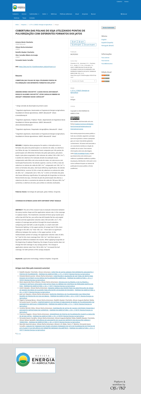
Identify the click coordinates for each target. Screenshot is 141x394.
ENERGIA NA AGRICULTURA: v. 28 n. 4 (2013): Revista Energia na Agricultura (54, 322)
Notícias (16, 18)
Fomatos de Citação (78, 81)
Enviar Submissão (108, 27)
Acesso (24, 14)
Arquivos (85, 14)
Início (17, 24)
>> (20, 333)
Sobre (44, 14)
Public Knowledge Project (81, 153)
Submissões (34, 14)
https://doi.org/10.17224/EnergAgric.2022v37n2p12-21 (37, 67)
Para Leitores (105, 57)
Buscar (93, 14)
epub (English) (90, 45)
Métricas (54, 14)
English (104, 39)
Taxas (24, 18)
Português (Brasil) (108, 45)
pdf (74, 42)
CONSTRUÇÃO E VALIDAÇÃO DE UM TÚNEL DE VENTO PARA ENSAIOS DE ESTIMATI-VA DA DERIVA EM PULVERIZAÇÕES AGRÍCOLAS (56, 277)
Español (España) (107, 42)
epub (82, 42)
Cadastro (15, 14)
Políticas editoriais (66, 14)
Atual (77, 14)
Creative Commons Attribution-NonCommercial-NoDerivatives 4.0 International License (82, 126)
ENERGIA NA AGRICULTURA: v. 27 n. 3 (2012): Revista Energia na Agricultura (64, 274)
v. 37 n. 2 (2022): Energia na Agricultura (40, 24)
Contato (32, 18)
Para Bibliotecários (107, 63)
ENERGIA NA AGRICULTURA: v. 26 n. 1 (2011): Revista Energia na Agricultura (49, 286)
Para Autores (105, 60)
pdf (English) (77, 45)
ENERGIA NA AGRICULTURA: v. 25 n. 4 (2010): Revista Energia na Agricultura (58, 316)
